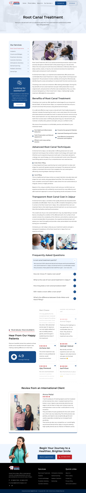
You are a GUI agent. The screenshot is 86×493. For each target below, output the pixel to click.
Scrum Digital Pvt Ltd (32, 491)
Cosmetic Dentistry (19, 60)
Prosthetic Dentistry (19, 57)
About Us (40, 3)
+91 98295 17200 (15, 480)
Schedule (72, 3)
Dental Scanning (19, 66)
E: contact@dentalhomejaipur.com (18, 483)
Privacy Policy (69, 481)
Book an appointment (46, 457)
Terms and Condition (71, 483)
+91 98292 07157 (24, 480)
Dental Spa (19, 71)
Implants (19, 51)
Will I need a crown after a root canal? (54, 291)
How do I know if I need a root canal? (54, 274)
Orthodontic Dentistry (19, 63)
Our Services (48, 3)
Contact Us (60, 3)
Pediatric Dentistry (19, 68)
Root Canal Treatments (19, 48)
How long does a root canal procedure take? (54, 286)
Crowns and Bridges (19, 54)
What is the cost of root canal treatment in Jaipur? (54, 280)
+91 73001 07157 (64, 457)
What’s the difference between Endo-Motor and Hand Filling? (54, 298)
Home (24, 3)
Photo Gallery (32, 3)
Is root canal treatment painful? (54, 260)
